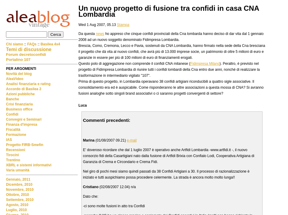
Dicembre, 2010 (19, 184)
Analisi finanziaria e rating (28, 84)
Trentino (13, 160)
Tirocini (12, 155)
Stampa (123, 25)
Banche (12, 99)
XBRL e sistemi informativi (28, 165)
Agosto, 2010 (17, 205)
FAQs (32, 44)
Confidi (12, 114)
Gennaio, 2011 (18, 179)
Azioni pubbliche (20, 94)
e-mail (132, 140)
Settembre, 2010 (20, 200)
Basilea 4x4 (50, 44)
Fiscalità (13, 130)
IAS (9, 140)
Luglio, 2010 (16, 210)
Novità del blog (19, 74)
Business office (19, 109)
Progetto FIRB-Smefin (24, 145)
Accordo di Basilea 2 (23, 89)
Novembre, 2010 (20, 190)
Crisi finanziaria (19, 104)
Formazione (16, 135)
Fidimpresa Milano (205, 64)
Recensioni (15, 150)
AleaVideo (14, 79)
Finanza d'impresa (21, 124)
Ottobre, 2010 (17, 195)
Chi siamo (15, 44)
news (100, 34)
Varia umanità (17, 170)
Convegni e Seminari (24, 119)
